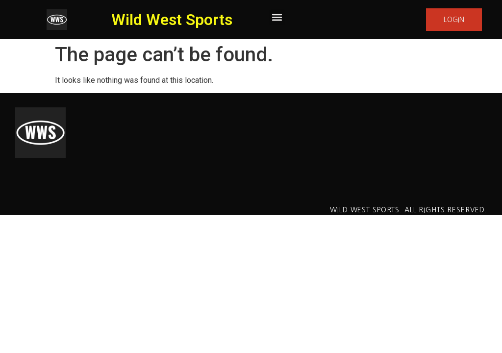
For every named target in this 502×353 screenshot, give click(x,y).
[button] (277, 17)
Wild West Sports (171, 19)
